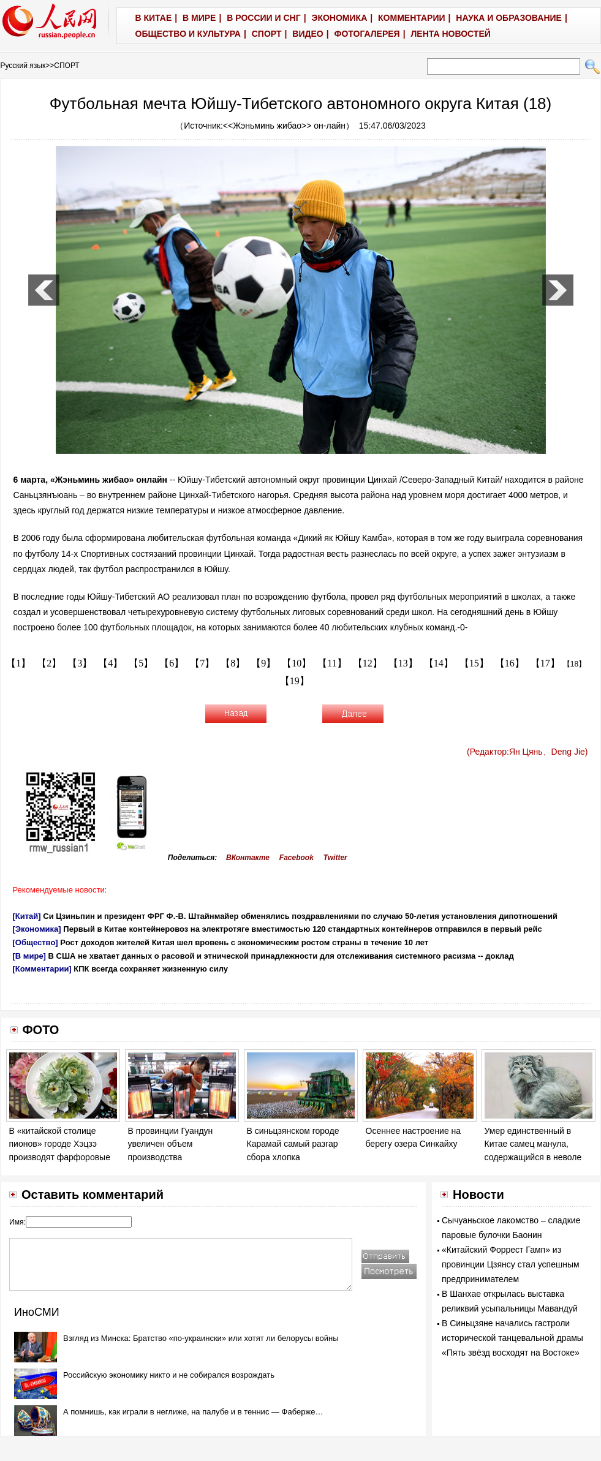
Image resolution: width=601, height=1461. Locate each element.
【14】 (438, 663)
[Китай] (27, 916)
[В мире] (29, 956)
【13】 (403, 663)
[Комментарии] (42, 968)
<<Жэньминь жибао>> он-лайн (284, 125)
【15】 (474, 663)
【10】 (296, 663)
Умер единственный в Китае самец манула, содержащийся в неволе (533, 1144)
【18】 (574, 664)
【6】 (171, 663)
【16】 (509, 663)
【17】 (545, 663)
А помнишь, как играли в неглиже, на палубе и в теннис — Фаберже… (193, 1411)
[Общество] (35, 942)
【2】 (49, 663)
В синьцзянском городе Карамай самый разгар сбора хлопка (293, 1144)
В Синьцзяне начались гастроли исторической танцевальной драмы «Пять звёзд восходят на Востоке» (512, 1337)
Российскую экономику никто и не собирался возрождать (168, 1375)
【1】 (18, 663)
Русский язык (23, 65)
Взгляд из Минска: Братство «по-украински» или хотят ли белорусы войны (200, 1338)
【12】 (367, 663)
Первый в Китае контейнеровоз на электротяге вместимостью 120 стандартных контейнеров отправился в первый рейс (302, 929)
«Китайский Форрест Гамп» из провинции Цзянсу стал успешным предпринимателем (511, 1264)
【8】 (233, 663)
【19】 (294, 681)
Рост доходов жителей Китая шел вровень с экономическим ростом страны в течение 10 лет (244, 942)
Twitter (335, 857)
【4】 (110, 663)
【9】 (263, 663)
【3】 (79, 663)
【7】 (202, 663)
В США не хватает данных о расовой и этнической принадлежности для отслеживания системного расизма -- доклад (281, 956)
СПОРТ (66, 65)
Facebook (296, 857)
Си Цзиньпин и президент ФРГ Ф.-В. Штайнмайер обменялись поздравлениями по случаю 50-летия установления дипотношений (300, 916)
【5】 (141, 663)
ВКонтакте (248, 857)
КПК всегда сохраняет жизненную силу (151, 968)
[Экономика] (37, 929)
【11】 (331, 663)
